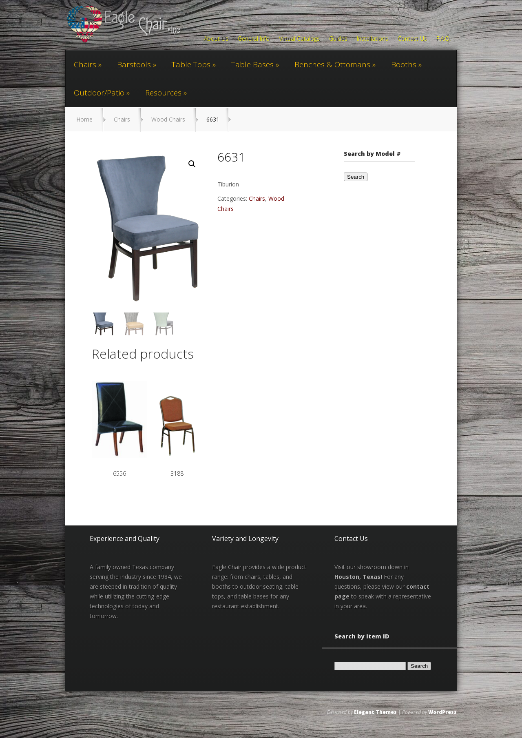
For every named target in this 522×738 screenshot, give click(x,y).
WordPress (442, 712)
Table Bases (252, 64)
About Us (216, 39)
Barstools (134, 64)
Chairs (85, 64)
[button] (192, 164)
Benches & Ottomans (332, 64)
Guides (338, 39)
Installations (372, 39)
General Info (254, 39)
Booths (403, 64)
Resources (163, 92)
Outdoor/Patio (99, 92)
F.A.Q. (443, 39)
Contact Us (412, 39)
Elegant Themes (375, 712)
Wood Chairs (168, 119)
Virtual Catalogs (299, 39)
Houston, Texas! (358, 577)
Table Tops (191, 64)
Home (84, 119)
